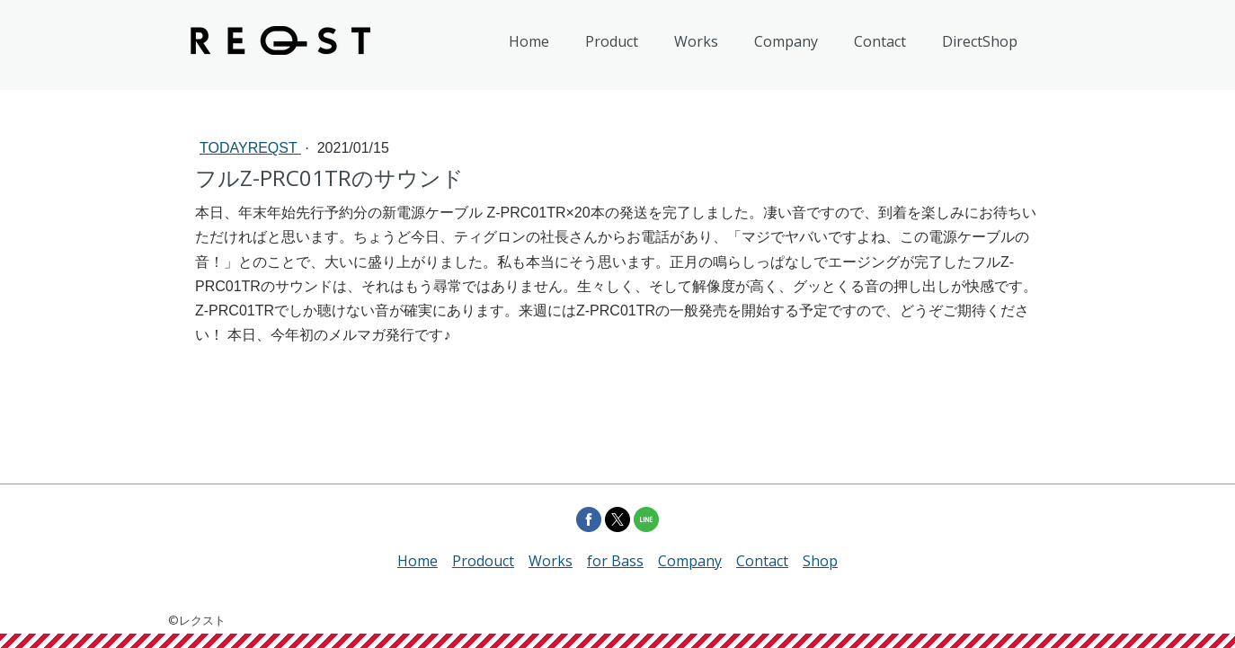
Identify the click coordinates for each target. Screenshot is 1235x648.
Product (611, 41)
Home (529, 41)
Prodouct (483, 561)
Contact (880, 41)
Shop (820, 561)
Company (786, 41)
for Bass (615, 561)
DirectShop (979, 41)
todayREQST (250, 147)
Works (696, 41)
